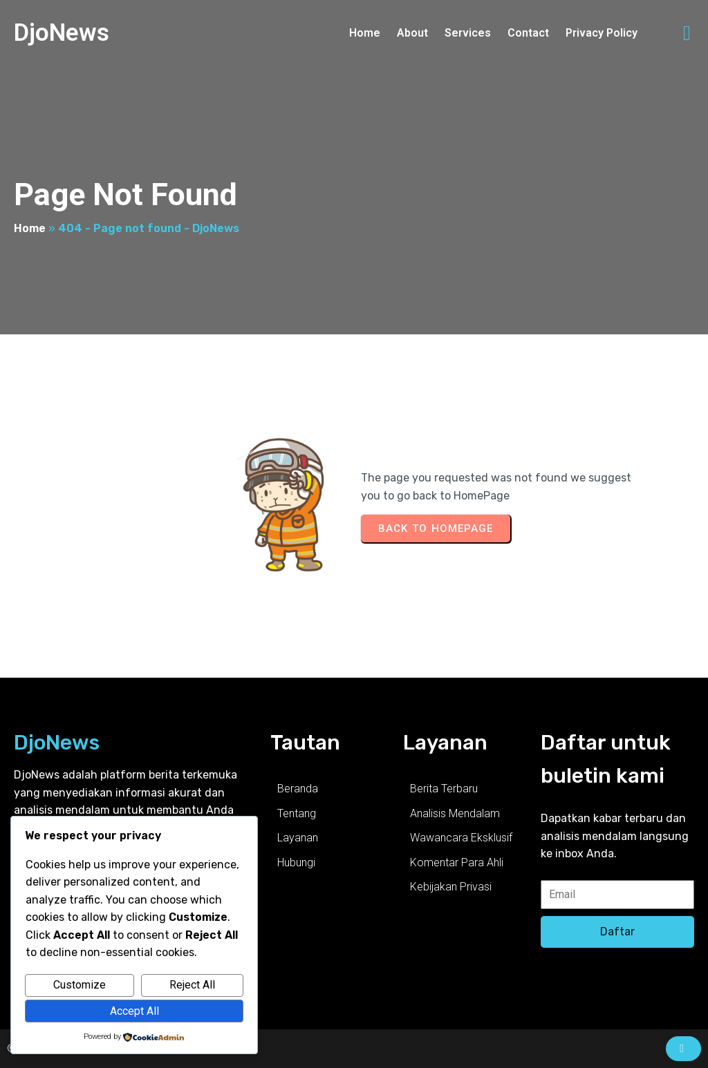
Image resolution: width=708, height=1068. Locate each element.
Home (30, 228)
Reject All (192, 984)
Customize (79, 984)
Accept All (134, 1011)
